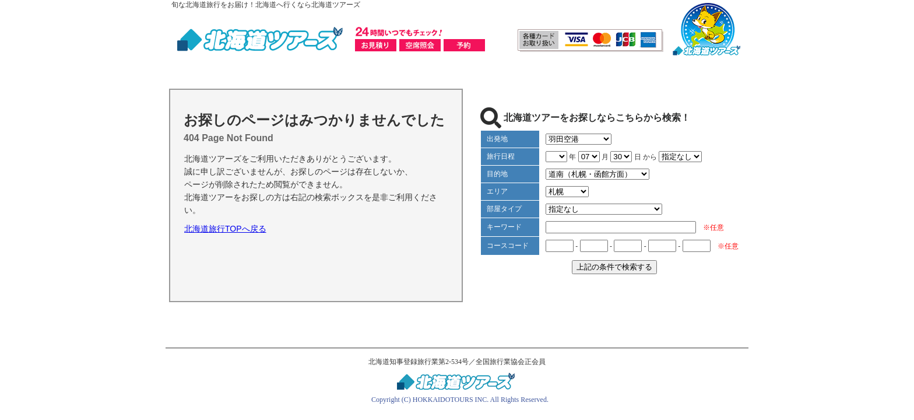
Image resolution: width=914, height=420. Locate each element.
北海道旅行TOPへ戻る (225, 228)
